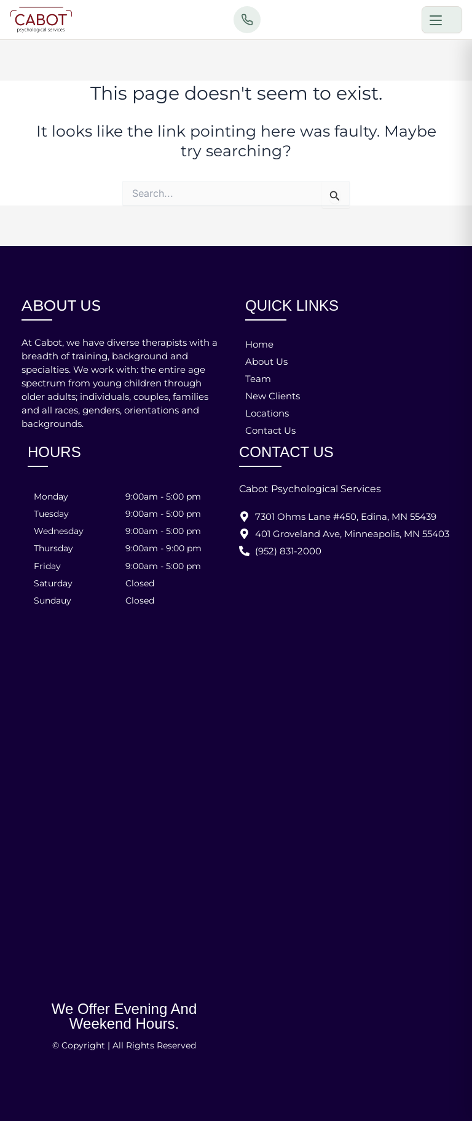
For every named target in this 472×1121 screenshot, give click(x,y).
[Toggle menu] (442, 19)
